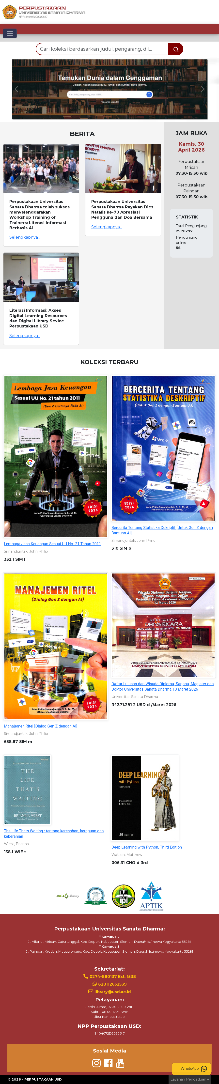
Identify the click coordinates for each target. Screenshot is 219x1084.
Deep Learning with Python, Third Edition (146, 847)
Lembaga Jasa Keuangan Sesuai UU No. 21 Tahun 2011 (52, 544)
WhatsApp (194, 1069)
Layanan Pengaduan (188, 1079)
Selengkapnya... (24, 237)
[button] (16, 89)
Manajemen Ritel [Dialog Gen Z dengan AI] (40, 726)
